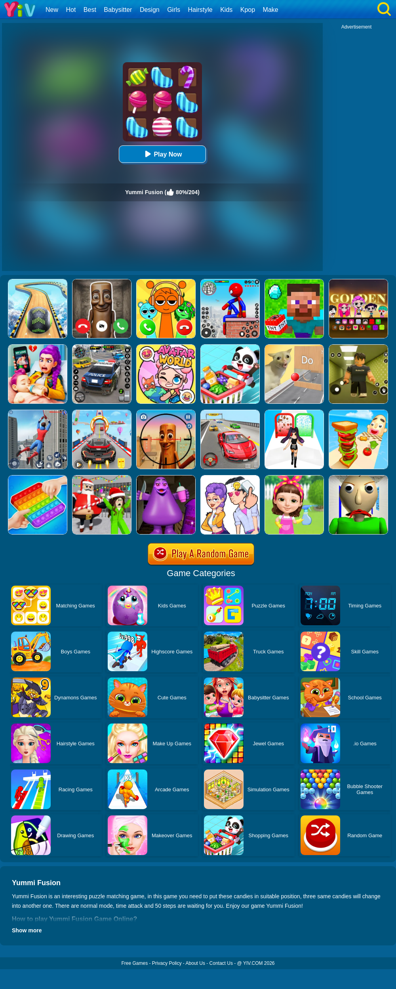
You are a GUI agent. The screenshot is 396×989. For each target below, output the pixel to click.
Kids (226, 9)
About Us (195, 963)
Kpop (247, 9)
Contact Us (221, 963)
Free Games (134, 963)
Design (150, 9)
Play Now (162, 154)
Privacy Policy (167, 963)
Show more (27, 930)
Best (90, 9)
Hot (71, 9)
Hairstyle (200, 9)
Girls (173, 9)
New (52, 9)
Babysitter (118, 9)
